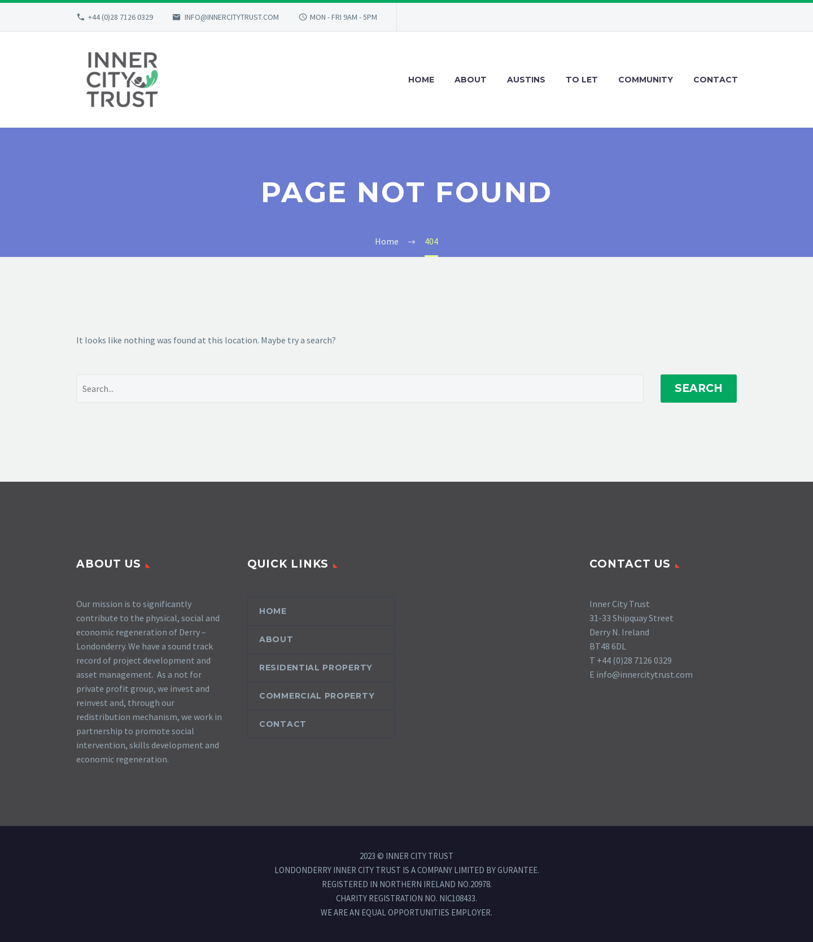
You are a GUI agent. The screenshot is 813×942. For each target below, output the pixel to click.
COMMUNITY (645, 80)
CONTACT (715, 80)
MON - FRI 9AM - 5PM (343, 17)
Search (699, 388)
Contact (283, 724)
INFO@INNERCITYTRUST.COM (232, 17)
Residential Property (316, 667)
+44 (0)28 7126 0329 (120, 17)
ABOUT (470, 80)
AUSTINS (526, 80)
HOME (421, 80)
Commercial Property (316, 696)
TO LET (582, 80)
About (276, 639)
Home (273, 611)
